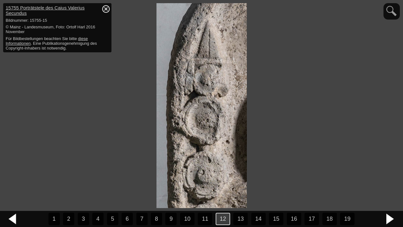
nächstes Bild (390, 219)
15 (276, 219)
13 (240, 219)
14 (258, 219)
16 (294, 219)
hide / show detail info (105, 9)
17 (312, 219)
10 (187, 219)
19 (347, 219)
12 (223, 219)
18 (329, 219)
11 (205, 219)
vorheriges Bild (12, 219)
